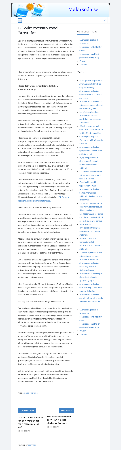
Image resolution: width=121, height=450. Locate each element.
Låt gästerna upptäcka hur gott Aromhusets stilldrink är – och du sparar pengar (91, 217)
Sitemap (83, 64)
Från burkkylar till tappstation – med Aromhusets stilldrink (89, 185)
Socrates (32, 445)
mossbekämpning (30, 393)
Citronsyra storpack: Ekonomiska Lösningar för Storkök (91, 140)
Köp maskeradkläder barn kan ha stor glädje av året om (59, 419)
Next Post (66, 410)
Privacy (82, 61)
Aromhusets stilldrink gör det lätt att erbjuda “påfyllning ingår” (91, 277)
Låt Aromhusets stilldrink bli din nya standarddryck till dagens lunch (90, 206)
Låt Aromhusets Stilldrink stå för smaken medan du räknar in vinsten (90, 175)
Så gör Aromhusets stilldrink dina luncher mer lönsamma (91, 196)
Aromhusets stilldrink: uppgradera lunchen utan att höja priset (90, 150)
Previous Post (27, 410)
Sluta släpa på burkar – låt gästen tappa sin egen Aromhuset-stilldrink (91, 256)
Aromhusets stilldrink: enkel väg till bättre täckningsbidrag (89, 266)
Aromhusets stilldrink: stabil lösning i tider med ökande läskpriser (90, 287)
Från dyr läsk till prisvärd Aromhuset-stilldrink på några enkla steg (90, 84)
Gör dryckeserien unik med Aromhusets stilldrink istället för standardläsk (91, 129)
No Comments (24, 431)
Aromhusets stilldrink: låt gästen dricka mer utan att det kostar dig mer (91, 105)
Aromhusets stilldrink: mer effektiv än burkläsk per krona (90, 94)
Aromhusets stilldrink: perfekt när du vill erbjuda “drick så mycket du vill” (91, 298)
